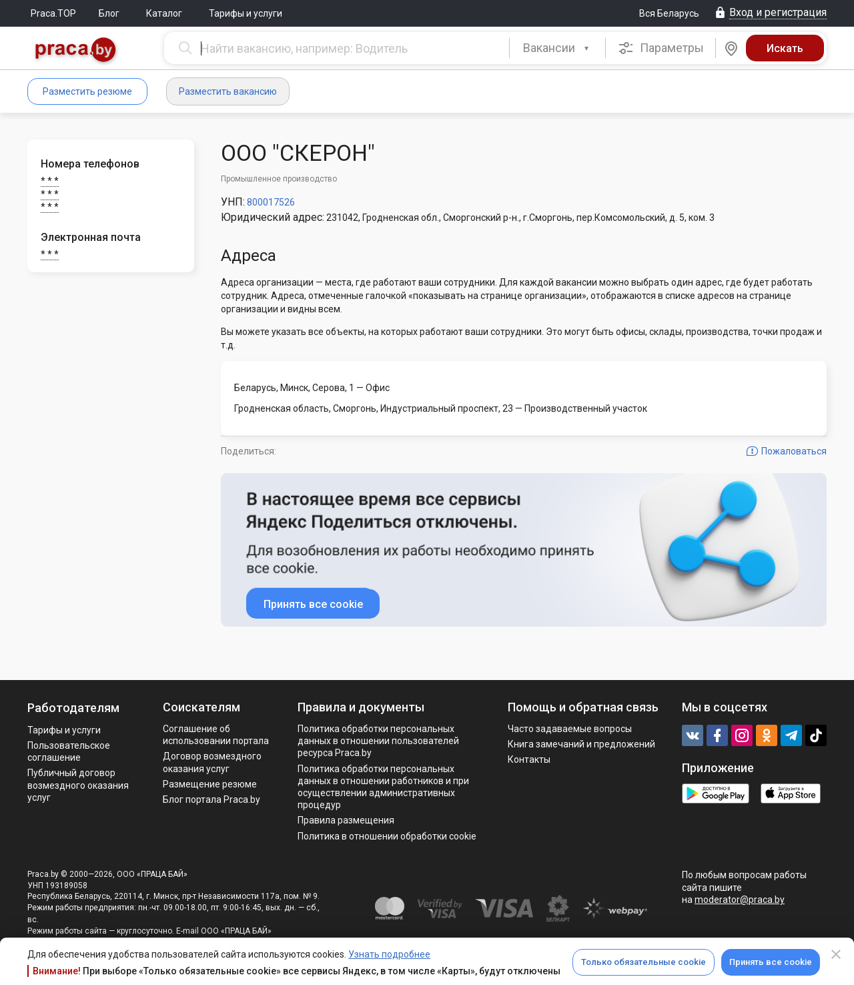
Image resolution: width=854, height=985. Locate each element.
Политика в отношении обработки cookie (387, 836)
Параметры (661, 48)
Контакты (529, 759)
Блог (109, 13)
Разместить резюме (87, 91)
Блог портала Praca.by (211, 799)
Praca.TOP (53, 13)
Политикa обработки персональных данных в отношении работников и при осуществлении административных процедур (383, 787)
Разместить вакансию (228, 91)
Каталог (164, 13)
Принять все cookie (770, 962)
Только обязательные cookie (643, 962)
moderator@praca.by (740, 899)
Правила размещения (346, 820)
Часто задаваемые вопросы (570, 728)
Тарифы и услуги (245, 13)
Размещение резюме (210, 784)
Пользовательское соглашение (68, 751)
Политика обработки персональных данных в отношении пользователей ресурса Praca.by (378, 740)
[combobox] (557, 48)
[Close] (836, 954)
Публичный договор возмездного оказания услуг (78, 784)
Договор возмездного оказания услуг (212, 762)
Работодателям (73, 708)
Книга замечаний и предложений (581, 744)
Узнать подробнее (389, 954)
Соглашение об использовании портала (216, 734)
